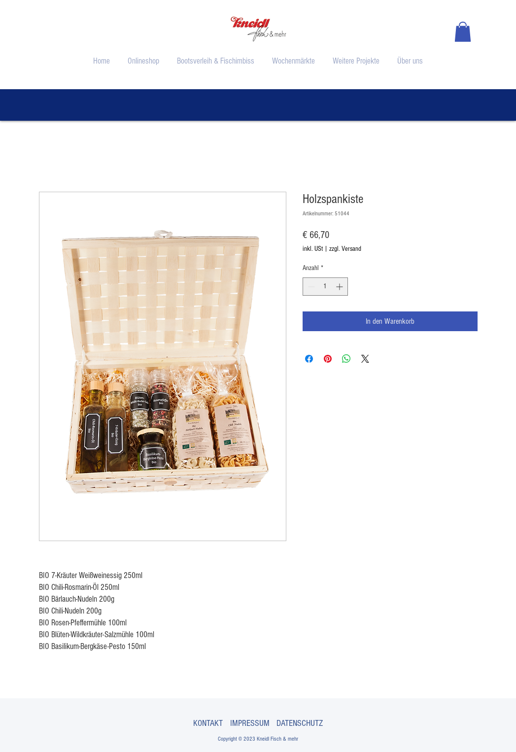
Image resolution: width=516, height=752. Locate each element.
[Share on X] (365, 359)
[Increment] (340, 286)
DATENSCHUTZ (299, 723)
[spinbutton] (325, 286)
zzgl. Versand (345, 249)
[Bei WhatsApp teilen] (346, 359)
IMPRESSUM (250, 723)
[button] (462, 32)
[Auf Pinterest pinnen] (328, 359)
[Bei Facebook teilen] (309, 359)
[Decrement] (310, 286)
